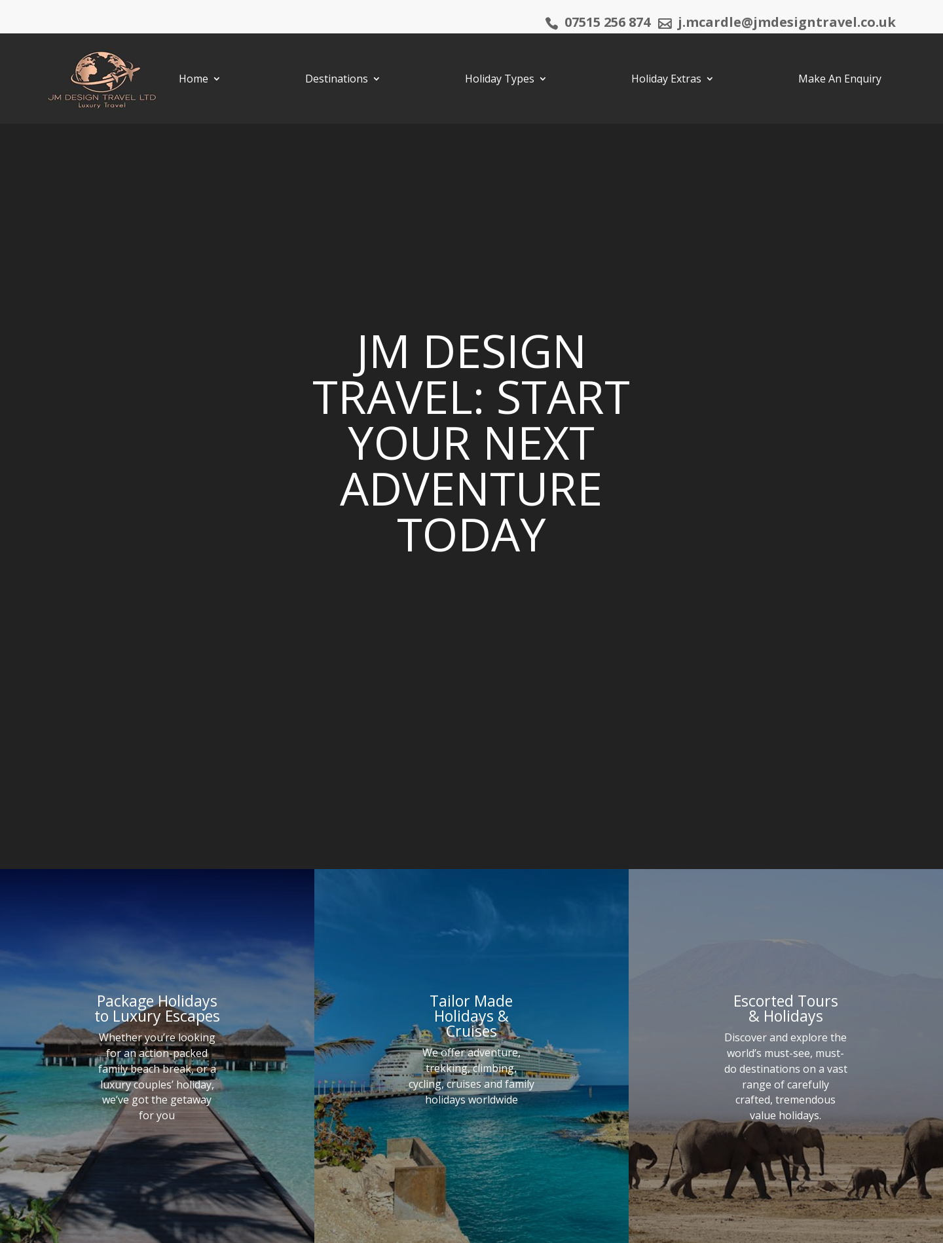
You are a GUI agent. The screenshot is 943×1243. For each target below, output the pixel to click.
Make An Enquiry (839, 78)
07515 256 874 (607, 24)
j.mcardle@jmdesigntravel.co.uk (787, 24)
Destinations (336, 78)
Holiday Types (499, 78)
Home (193, 78)
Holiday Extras (666, 78)
